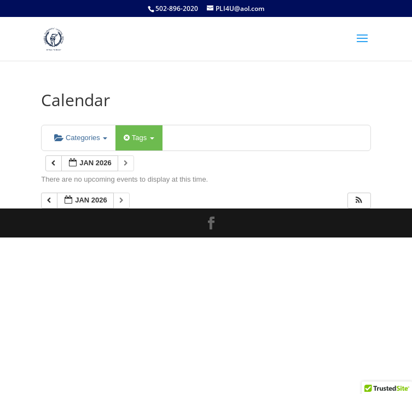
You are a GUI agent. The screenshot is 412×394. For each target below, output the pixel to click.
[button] (359, 200)
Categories (80, 138)
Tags (139, 138)
